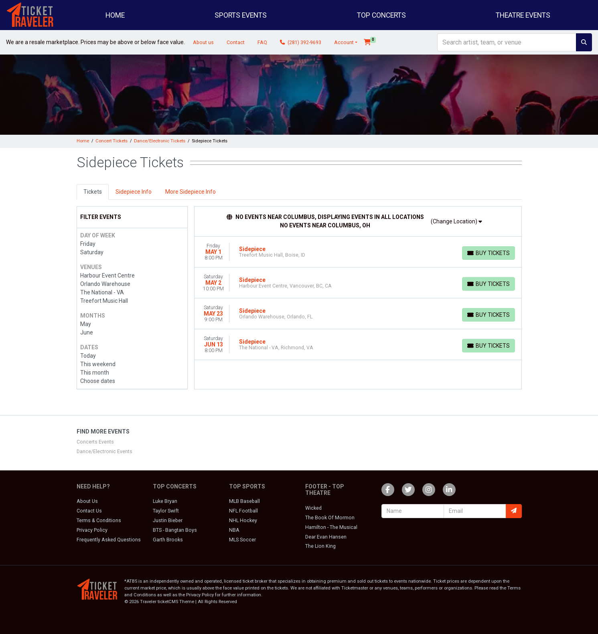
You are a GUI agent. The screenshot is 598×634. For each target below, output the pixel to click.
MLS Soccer (242, 540)
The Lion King (320, 546)
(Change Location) (456, 221)
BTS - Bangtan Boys (175, 530)
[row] (358, 252)
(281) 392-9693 (300, 42)
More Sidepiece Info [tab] (190, 191)
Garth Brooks (168, 540)
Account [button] (344, 42)
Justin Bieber (167, 520)
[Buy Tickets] (488, 253)
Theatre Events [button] (523, 15)
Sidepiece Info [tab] (134, 191)
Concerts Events (95, 442)
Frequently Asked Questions (109, 540)
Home (115, 15)
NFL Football (243, 511)
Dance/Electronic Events (104, 451)
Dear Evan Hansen (326, 537)
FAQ (262, 42)
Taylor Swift (166, 511)
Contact (236, 42)
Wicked (313, 508)
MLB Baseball (244, 501)
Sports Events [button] (241, 15)
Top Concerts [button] (381, 15)
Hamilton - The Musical (331, 527)
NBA (234, 530)
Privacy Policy (92, 530)
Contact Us (89, 511)
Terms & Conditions (99, 520)
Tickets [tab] (92, 191)
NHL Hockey (243, 520)
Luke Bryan (165, 501)
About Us (87, 501)
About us (203, 42)
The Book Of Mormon (330, 518)
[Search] (506, 42)
